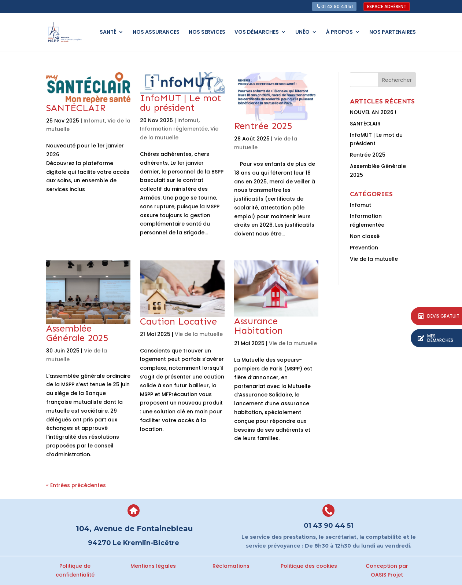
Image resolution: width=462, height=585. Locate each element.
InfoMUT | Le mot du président (180, 102)
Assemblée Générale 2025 (77, 333)
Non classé (365, 236)
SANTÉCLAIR (76, 108)
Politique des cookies (309, 566)
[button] (436, 338)
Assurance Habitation (258, 325)
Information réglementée (174, 128)
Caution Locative (178, 321)
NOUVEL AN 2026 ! (373, 112)
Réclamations (231, 566)
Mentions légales (153, 566)
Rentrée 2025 (263, 126)
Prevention (364, 247)
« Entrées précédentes (76, 485)
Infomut (94, 120)
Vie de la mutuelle (199, 334)
